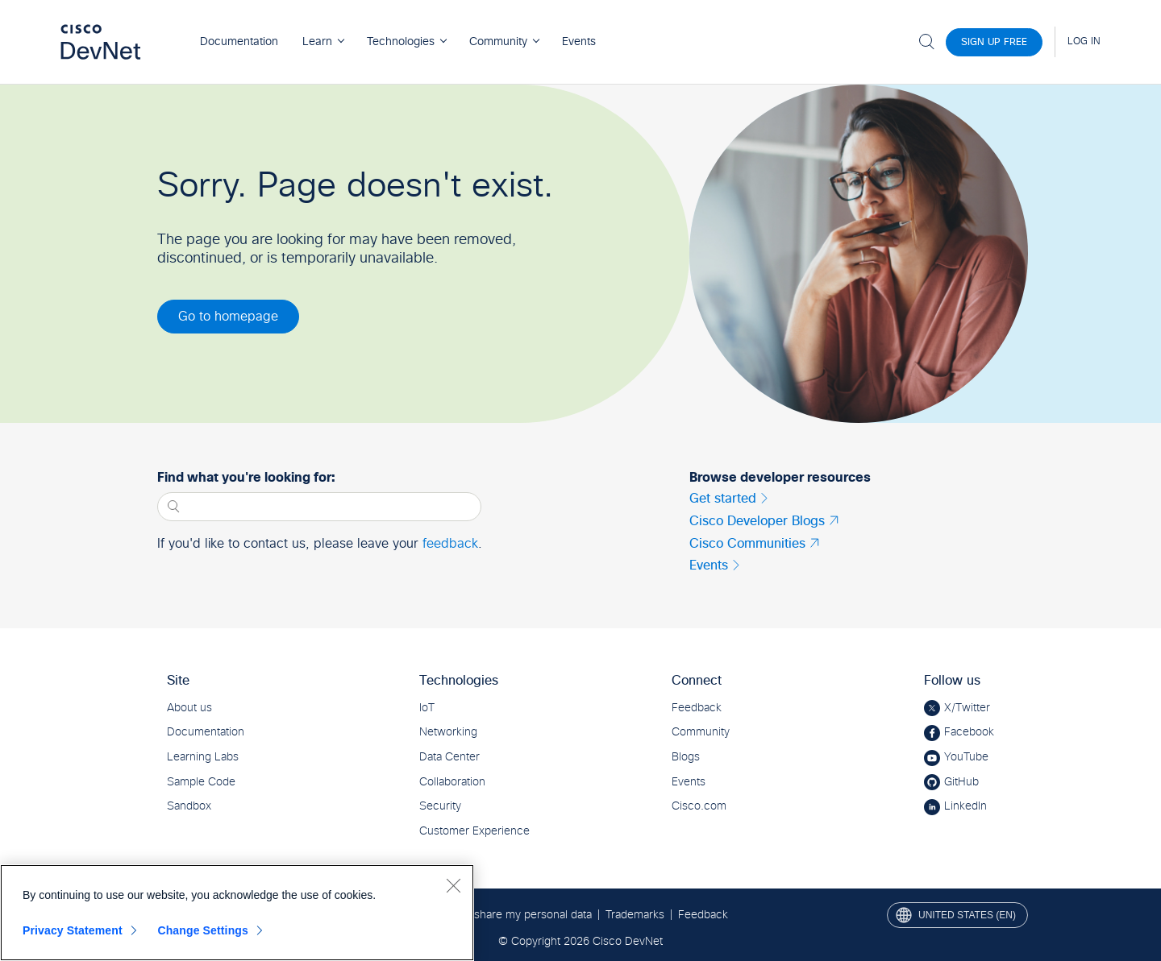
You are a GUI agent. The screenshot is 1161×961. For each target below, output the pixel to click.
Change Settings (202, 930)
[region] (237, 912)
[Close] (453, 885)
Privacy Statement (73, 930)
